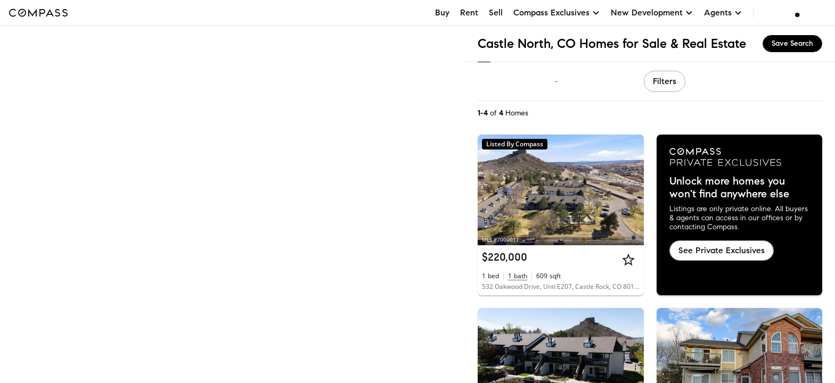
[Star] (628, 259)
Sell (496, 12)
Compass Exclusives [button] (556, 12)
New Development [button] (652, 12)
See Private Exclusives (721, 250)
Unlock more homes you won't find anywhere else (729, 188)
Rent (469, 12)
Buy (442, 12)
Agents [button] (723, 12)
